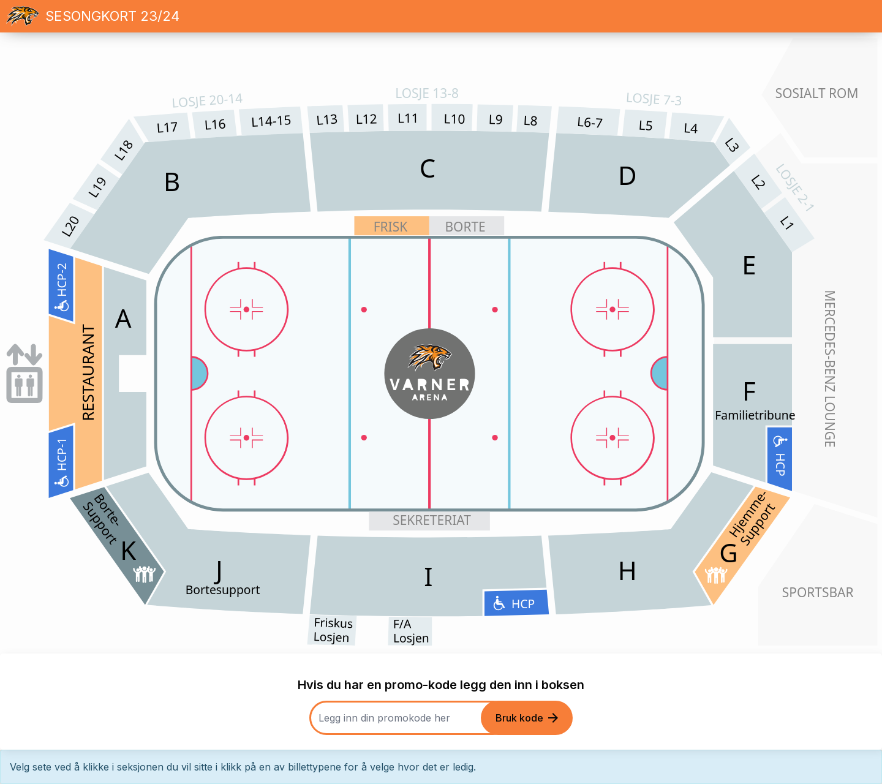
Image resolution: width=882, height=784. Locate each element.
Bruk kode (527, 718)
